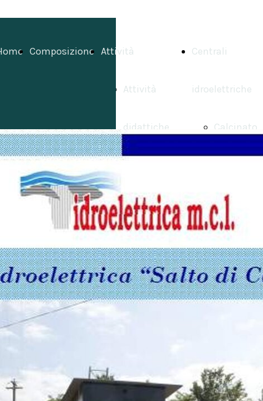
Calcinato (235, 127)
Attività (117, 51)
